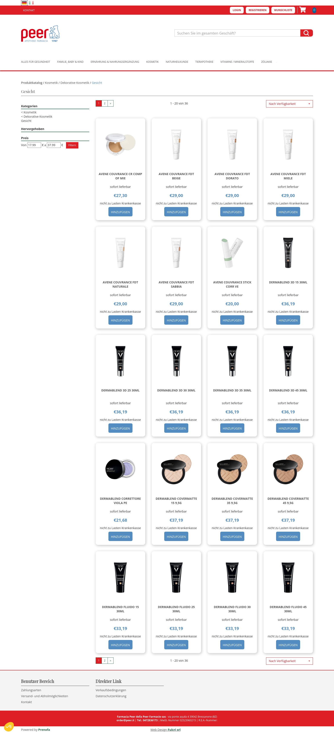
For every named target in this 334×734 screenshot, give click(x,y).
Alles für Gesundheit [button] (35, 62)
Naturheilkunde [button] (177, 62)
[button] (289, 103)
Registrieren (257, 10)
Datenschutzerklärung (111, 696)
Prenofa (44, 730)
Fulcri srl (174, 730)
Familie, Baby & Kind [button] (70, 62)
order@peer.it (125, 720)
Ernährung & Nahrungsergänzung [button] (115, 62)
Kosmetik (51, 83)
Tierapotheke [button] (204, 62)
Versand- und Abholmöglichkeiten (44, 696)
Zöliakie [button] (266, 62)
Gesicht (26, 121)
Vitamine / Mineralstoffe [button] (237, 62)
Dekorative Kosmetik (74, 83)
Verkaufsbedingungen (111, 690)
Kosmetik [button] (152, 62)
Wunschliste (283, 10)
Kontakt (29, 10)
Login (237, 10)
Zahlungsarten (31, 690)
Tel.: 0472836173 (147, 720)
